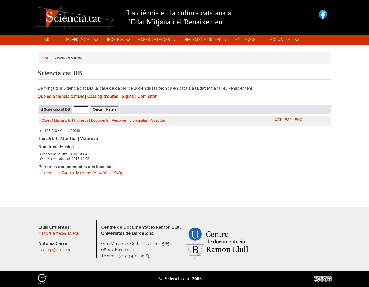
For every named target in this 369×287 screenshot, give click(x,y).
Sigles (128, 96)
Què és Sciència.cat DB (61, 96)
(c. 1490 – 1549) (81, 173)
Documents (100, 120)
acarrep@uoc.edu (54, 249)
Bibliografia (138, 120)
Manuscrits (62, 120)
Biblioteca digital (203, 41)
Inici (48, 39)
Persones (119, 120)
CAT (278, 120)
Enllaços (245, 39)
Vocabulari (158, 120)
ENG (298, 120)
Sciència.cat (79, 41)
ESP (288, 120)
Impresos (81, 120)
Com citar (147, 96)
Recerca (115, 41)
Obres (46, 120)
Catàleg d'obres (102, 96)
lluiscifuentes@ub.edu (59, 233)
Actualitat (282, 41)
